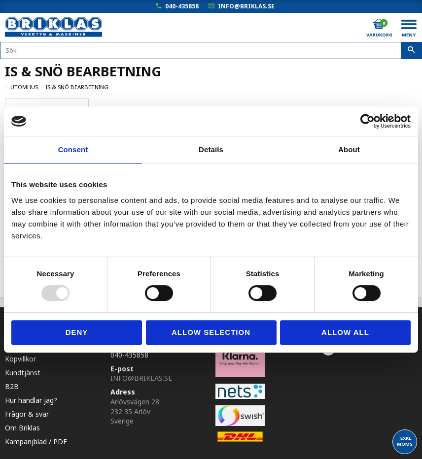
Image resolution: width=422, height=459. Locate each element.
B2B (12, 384)
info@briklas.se (246, 6)
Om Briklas (22, 425)
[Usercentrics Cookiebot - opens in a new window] (367, 121)
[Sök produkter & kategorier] (211, 50)
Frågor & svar (27, 412)
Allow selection (211, 332)
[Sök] (411, 50)
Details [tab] (211, 149)
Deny (77, 332)
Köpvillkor (20, 356)
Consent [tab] (73, 149)
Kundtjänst (22, 370)
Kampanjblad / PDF (36, 439)
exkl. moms (405, 441)
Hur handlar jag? (31, 398)
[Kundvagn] (378, 24)
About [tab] (349, 149)
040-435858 (182, 6)
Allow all (345, 332)
